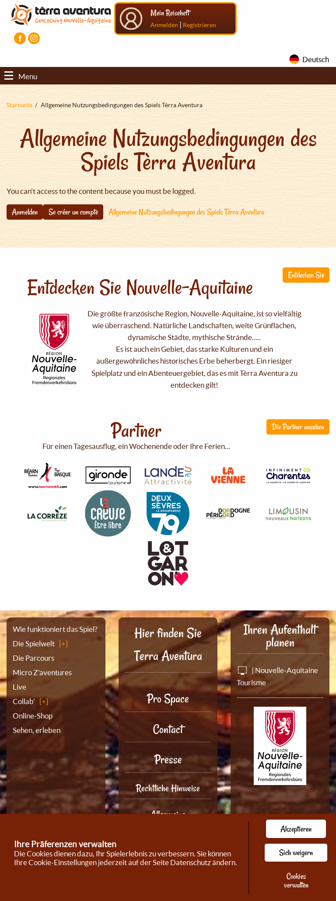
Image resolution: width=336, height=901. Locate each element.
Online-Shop (32, 716)
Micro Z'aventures (42, 672)
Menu (20, 76)
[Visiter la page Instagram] (34, 38)
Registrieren (199, 24)
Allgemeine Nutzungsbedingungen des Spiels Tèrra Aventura (186, 212)
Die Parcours (33, 658)
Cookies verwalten (296, 880)
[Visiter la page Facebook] (20, 38)
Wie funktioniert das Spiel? (55, 629)
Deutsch (315, 59)
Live (19, 687)
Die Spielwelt (34, 643)
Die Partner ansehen (298, 426)
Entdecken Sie (306, 275)
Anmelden (164, 24)
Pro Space (168, 699)
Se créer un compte (73, 212)
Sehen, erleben (36, 730)
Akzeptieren (296, 829)
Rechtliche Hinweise (168, 788)
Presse (168, 759)
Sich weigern (296, 852)
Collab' (24, 701)
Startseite (19, 105)
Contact (168, 729)
